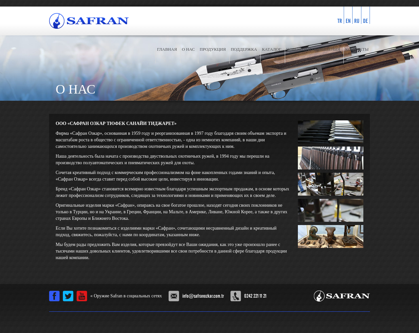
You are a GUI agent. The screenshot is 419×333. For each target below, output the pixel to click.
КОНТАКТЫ (357, 49)
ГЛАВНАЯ (167, 49)
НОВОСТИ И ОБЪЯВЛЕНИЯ (313, 49)
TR (339, 21)
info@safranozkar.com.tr (203, 296)
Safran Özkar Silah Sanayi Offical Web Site (342, 296)
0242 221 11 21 (255, 296)
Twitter (68, 296)
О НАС (188, 49)
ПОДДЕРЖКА (244, 49)
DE (365, 21)
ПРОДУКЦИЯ (213, 49)
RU (356, 21)
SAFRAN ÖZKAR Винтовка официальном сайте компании (89, 21)
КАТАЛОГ (271, 49)
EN (348, 21)
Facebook (54, 296)
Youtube (82, 296)
